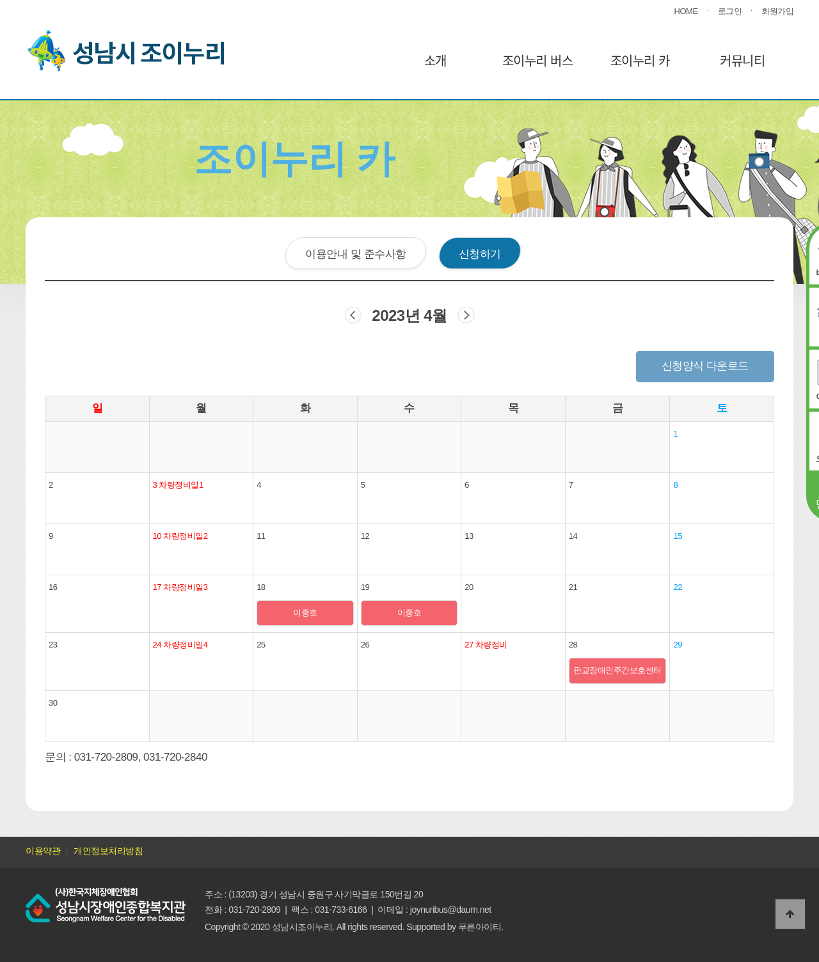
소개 (435, 60)
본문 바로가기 (0, 0)
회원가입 (777, 11)
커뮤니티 (742, 60)
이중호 (305, 612)
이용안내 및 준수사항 (355, 253)
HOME (686, 11)
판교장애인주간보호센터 (617, 670)
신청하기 (480, 253)
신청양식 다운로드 (705, 366)
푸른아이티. (481, 927)
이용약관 (43, 850)
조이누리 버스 (537, 60)
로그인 (730, 11)
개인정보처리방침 (108, 850)
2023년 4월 (409, 315)
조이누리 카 (640, 60)
